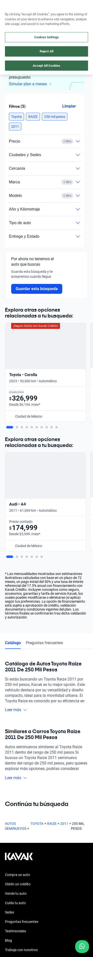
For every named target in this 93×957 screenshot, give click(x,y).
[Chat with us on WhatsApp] (82, 946)
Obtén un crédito (18, 733)
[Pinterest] (80, 836)
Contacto (12, 808)
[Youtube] (33, 836)
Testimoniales (15, 780)
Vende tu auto (16, 742)
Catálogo (13, 491)
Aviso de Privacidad (20, 905)
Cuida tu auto (15, 751)
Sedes (9, 761)
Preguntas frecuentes (44, 491)
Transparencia (16, 923)
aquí (85, 4)
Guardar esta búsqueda (37, 288)
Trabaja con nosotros (21, 798)
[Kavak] (12, 14)
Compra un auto (17, 723)
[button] (16, 117)
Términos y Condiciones (23, 914)
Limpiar (69, 106)
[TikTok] (68, 836)
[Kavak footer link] (19, 707)
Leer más (16, 558)
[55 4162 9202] (66, 15)
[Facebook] (9, 836)
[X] (45, 836)
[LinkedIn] (57, 836)
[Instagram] (21, 836)
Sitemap (11, 932)
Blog (8, 789)
